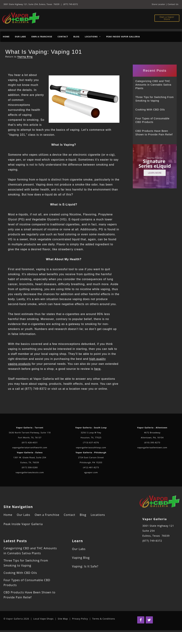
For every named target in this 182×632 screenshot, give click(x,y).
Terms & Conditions (103, 618)
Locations (98, 515)
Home (6, 36)
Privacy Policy (80, 618)
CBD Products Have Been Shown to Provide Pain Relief (154, 132)
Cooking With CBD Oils (150, 109)
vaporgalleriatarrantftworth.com (29, 447)
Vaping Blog (25, 56)
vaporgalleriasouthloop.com (91, 447)
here (97, 368)
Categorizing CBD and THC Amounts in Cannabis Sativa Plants (153, 85)
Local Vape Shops (43, 618)
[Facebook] (140, 619)
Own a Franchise (41, 36)
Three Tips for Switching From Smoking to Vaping (154, 99)
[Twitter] (149, 619)
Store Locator (158, 4)
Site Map (63, 618)
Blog (76, 36)
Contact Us (173, 4)
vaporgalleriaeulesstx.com (30, 472)
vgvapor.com (91, 472)
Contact (63, 36)
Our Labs (20, 36)
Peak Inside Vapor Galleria (123, 36)
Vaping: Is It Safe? (85, 566)
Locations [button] (93, 36)
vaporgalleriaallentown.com (152, 447)
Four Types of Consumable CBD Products (152, 120)
